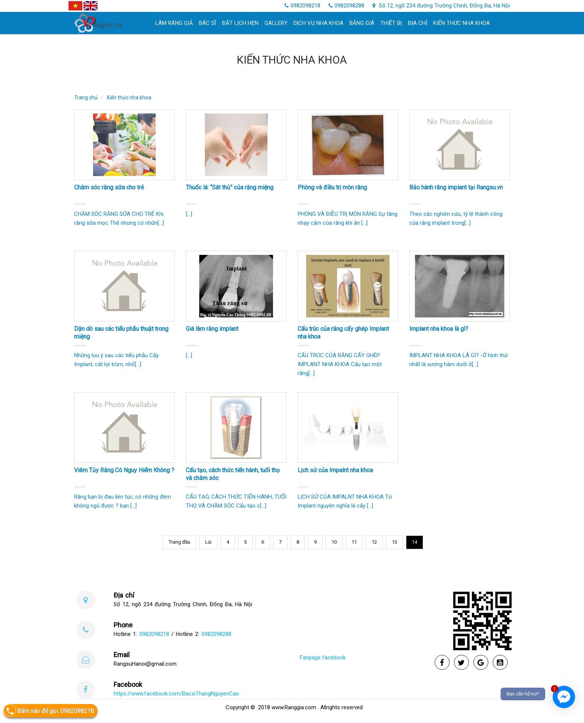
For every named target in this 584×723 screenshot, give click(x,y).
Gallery (276, 23)
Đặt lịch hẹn (240, 23)
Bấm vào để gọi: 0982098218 (48, 710)
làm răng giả (174, 23)
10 (334, 542)
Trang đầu (179, 542)
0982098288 (346, 5)
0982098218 (302, 5)
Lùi (208, 542)
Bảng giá (361, 23)
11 (354, 542)
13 (394, 542)
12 (374, 542)
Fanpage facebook (323, 657)
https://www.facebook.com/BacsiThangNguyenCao (176, 693)
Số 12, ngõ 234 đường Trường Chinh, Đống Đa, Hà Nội (441, 5)
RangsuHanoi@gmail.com (145, 663)
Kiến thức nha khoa (461, 23)
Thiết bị (391, 23)
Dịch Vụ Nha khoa (318, 23)
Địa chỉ (417, 23)
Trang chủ (86, 97)
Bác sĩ (207, 23)
